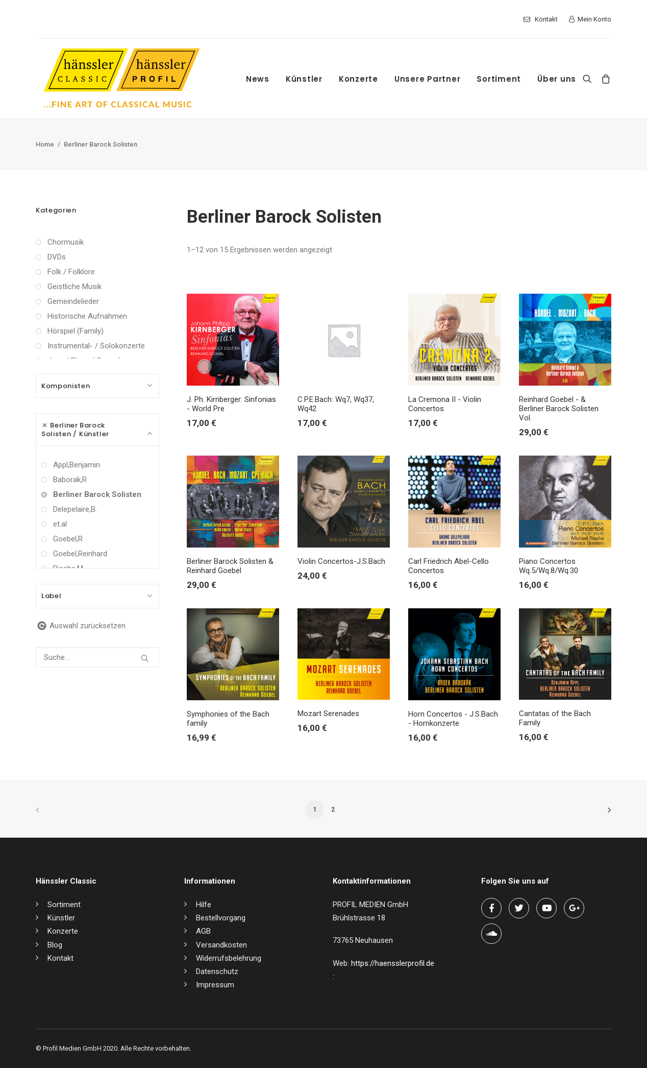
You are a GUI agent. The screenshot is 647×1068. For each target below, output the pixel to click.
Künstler (304, 79)
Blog (54, 945)
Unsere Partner (427, 79)
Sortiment (499, 79)
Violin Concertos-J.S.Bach (341, 561)
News (257, 79)
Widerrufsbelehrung (228, 958)
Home (45, 144)
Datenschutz (217, 971)
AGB (203, 931)
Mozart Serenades (328, 713)
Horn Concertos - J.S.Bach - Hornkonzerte (453, 718)
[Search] (589, 78)
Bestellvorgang (220, 917)
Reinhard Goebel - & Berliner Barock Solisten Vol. (559, 408)
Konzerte (358, 79)
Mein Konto (594, 19)
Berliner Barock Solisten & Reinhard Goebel (230, 566)
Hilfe (203, 904)
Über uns (556, 79)
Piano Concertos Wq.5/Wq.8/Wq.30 (548, 566)
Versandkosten (221, 945)
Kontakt (546, 19)
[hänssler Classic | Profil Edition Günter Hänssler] (122, 78)
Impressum (215, 984)
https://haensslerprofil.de (392, 963)
